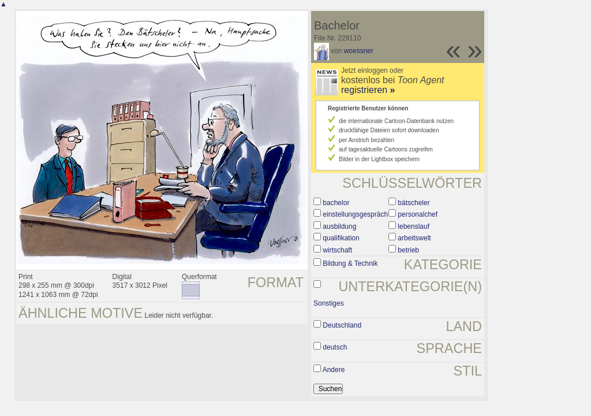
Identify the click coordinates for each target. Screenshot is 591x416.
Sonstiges (328, 303)
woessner (358, 51)
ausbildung (339, 226)
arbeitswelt (414, 238)
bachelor (336, 203)
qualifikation (341, 238)
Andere (334, 370)
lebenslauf (413, 226)
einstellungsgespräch (355, 214)
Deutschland (342, 325)
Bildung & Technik (350, 263)
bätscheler (413, 203)
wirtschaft (337, 250)
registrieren (368, 90)
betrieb (408, 250)
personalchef (417, 214)
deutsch (335, 347)
